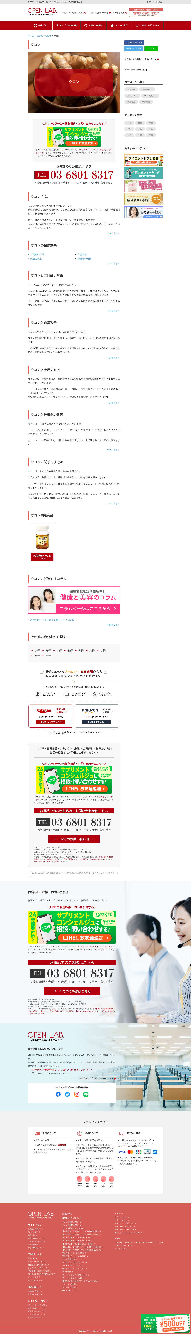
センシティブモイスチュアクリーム (128, 1233)
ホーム (31, 36)
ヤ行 (37, 655)
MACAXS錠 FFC (68, 1290)
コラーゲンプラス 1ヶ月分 (72, 1278)
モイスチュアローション (124, 1230)
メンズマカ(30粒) (69, 1287)
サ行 (59, 650)
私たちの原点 (121, 25)
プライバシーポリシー (36, 1268)
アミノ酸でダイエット (36, 1314)
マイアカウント (34, 1280)
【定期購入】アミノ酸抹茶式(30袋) (76, 1241)
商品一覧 (42, 25)
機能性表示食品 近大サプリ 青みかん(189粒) (79, 1281)
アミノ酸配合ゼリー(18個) (72, 1228)
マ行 (103, 650)
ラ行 (48, 655)
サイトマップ (35, 1225)
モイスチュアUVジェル (124, 1227)
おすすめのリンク (35, 1248)
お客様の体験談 (34, 1317)
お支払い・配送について (73, 12)
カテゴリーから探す (69, 25)
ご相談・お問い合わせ (98, 12)
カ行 (48, 650)
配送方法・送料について (37, 1265)
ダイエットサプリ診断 (36, 1305)
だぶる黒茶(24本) (69, 1259)
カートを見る (119, 12)
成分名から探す (44, 36)
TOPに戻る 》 (113, 233)
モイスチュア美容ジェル (124, 1223)
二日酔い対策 (37, 254)
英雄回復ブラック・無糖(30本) (74, 1256)
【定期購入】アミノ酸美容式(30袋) (76, 1238)
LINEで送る (151, 48)
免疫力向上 (36, 258)
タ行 (70, 650)
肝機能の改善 (84, 258)
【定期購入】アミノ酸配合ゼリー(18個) (77, 1244)
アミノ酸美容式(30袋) (70, 1222)
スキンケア (132, 96)
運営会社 (31, 1258)
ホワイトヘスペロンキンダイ (73, 1269)
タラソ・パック (121, 1217)
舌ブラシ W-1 (121, 1249)
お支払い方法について (36, 1262)
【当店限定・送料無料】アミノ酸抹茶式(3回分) (80, 1234)
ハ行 (92, 650)
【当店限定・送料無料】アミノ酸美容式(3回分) (80, 1231)
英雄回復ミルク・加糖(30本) (73, 1253)
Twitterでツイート (134, 48)
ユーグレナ (147, 89)
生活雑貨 (146, 102)
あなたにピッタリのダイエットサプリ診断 (52, 620)
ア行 (37, 650)
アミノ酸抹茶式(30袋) (70, 1225)
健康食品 (131, 102)
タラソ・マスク (121, 1220)
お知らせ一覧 (33, 1245)
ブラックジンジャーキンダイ (73, 1262)
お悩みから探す (96, 25)
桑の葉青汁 (66, 1272)
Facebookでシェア (134, 42)
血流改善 (82, 254)
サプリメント (150, 96)
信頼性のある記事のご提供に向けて (42, 1274)
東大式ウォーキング (35, 1311)
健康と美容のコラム (35, 1238)
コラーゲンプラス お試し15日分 (74, 1275)
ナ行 (81, 650)
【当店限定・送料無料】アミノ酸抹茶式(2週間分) (81, 1250)
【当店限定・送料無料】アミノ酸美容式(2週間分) (81, 1247)
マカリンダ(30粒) (69, 1284)
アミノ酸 (131, 89)
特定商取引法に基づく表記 (38, 1271)
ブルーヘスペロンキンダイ (72, 1266)
